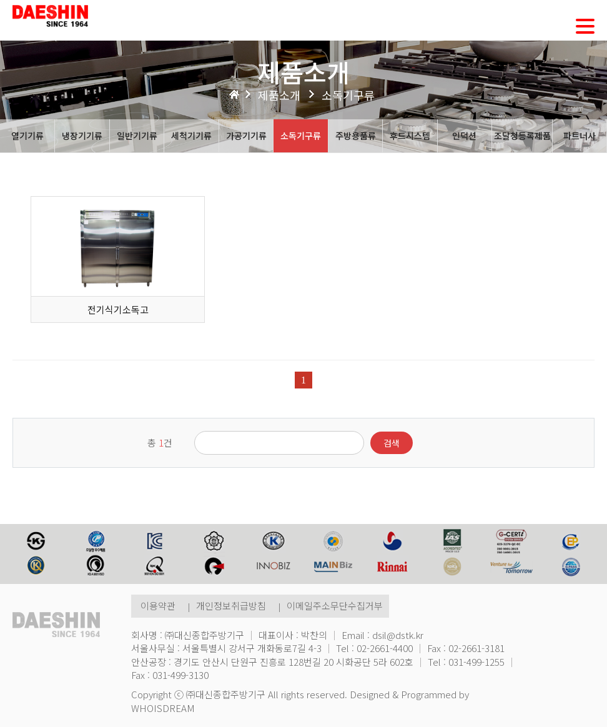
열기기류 (27, 135)
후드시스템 (410, 135)
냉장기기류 (82, 135)
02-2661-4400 (385, 648)
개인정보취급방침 (231, 605)
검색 (391, 443)
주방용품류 (355, 135)
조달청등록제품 (522, 135)
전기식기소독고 (118, 309)
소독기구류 (300, 135)
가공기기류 (246, 135)
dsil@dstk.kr (397, 634)
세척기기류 (191, 135)
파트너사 (579, 135)
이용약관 (158, 605)
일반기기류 (137, 135)
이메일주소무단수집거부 (335, 605)
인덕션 (464, 135)
